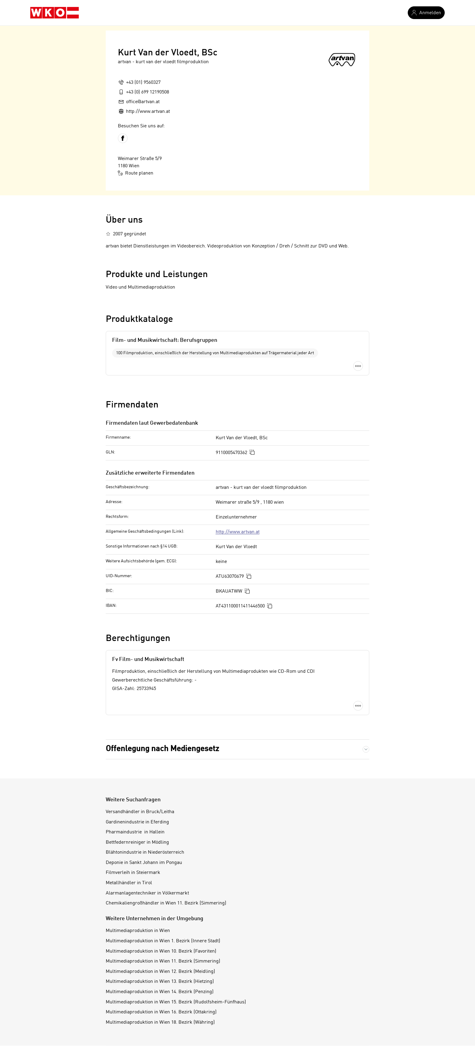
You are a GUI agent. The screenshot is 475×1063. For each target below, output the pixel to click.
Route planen (135, 173)
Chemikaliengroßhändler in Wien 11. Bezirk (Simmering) (166, 903)
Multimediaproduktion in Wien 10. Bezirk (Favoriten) (161, 951)
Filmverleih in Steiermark (133, 872)
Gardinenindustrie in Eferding (137, 822)
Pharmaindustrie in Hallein (135, 832)
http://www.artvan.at (238, 532)
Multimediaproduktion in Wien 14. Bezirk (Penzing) (160, 991)
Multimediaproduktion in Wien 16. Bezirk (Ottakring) (161, 1012)
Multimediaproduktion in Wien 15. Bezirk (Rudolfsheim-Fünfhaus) (176, 1002)
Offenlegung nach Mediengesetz (162, 749)
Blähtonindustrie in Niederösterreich (145, 852)
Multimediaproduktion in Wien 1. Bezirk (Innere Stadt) (163, 941)
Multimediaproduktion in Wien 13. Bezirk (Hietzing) (160, 981)
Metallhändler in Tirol (129, 883)
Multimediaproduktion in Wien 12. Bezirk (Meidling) (160, 971)
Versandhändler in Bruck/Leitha (140, 812)
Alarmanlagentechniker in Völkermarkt (147, 893)
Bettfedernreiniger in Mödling (137, 842)
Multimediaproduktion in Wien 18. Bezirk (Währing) (160, 1022)
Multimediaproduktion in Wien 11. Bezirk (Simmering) (163, 961)
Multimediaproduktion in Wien (138, 930)
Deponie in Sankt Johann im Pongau (144, 862)
